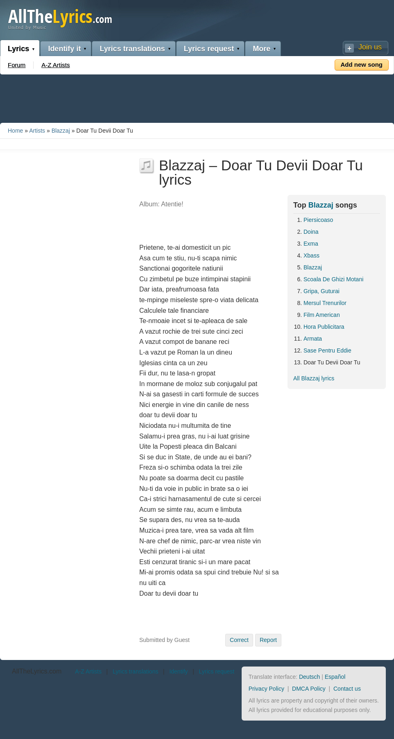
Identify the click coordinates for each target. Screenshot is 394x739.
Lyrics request (209, 49)
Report (268, 640)
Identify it (64, 49)
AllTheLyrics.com (36, 671)
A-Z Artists (55, 64)
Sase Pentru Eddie (327, 350)
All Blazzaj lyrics (313, 378)
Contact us (347, 688)
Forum (16, 64)
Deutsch (309, 676)
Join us (370, 47)
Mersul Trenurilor (324, 303)
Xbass (311, 255)
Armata (312, 338)
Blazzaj (61, 130)
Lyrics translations (132, 49)
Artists (37, 130)
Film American (321, 315)
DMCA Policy (309, 688)
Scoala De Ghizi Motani (333, 279)
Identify (178, 671)
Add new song (362, 64)
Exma (310, 243)
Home (15, 130)
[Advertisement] (197, 97)
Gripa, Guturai (321, 291)
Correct (239, 640)
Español (335, 676)
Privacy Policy (266, 688)
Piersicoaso (318, 220)
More (261, 49)
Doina (311, 231)
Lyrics (18, 49)
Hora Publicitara (323, 326)
